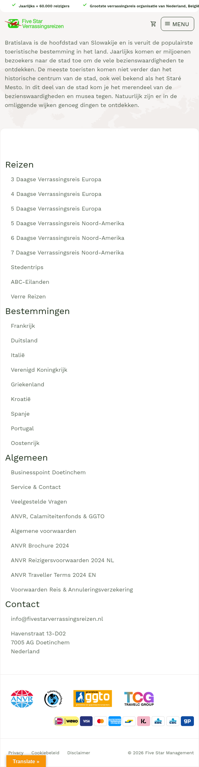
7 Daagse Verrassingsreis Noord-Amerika (67, 252)
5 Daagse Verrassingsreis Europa (56, 208)
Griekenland (27, 384)
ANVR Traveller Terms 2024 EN (53, 574)
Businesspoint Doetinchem (48, 472)
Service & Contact (36, 487)
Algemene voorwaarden (43, 530)
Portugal (22, 428)
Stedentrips (27, 267)
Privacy (16, 752)
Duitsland (24, 340)
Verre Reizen (28, 296)
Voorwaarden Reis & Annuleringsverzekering (72, 589)
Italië (18, 355)
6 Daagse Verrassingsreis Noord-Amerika (67, 237)
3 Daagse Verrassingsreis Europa (56, 179)
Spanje (20, 413)
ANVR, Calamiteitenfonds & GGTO (57, 516)
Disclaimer (78, 752)
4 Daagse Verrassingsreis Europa (56, 193)
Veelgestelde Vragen (39, 501)
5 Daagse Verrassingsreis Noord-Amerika (67, 223)
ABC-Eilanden (30, 281)
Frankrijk (23, 325)
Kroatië (21, 399)
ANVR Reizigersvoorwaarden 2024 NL (62, 560)
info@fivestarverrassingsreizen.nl (57, 618)
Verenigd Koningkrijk (39, 369)
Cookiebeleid (46, 752)
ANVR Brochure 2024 (40, 545)
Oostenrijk (25, 443)
